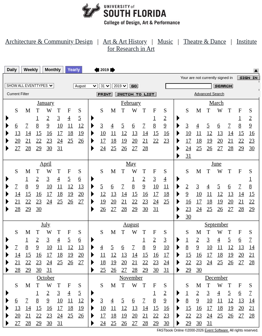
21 (28, 141)
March (216, 103)
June (216, 164)
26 (81, 141)
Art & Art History (125, 41)
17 (60, 133)
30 (49, 148)
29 (39, 148)
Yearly (74, 69)
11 (70, 125)
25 (70, 141)
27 (17, 148)
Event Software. (217, 330)
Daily (12, 69)
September (216, 224)
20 (17, 141)
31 (60, 148)
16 (49, 133)
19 (81, 133)
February (131, 103)
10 (60, 125)
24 (60, 141)
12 (81, 125)
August (131, 224)
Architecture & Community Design (48, 41)
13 (17, 133)
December (216, 278)
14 (28, 133)
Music (165, 41)
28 (28, 148)
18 (70, 133)
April (46, 164)
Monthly (53, 69)
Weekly (31, 69)
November (131, 278)
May (131, 164)
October (46, 278)
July (45, 224)
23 (49, 141)
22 (39, 141)
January (45, 103)
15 (39, 133)
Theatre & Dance (204, 41)
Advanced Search (209, 94)
